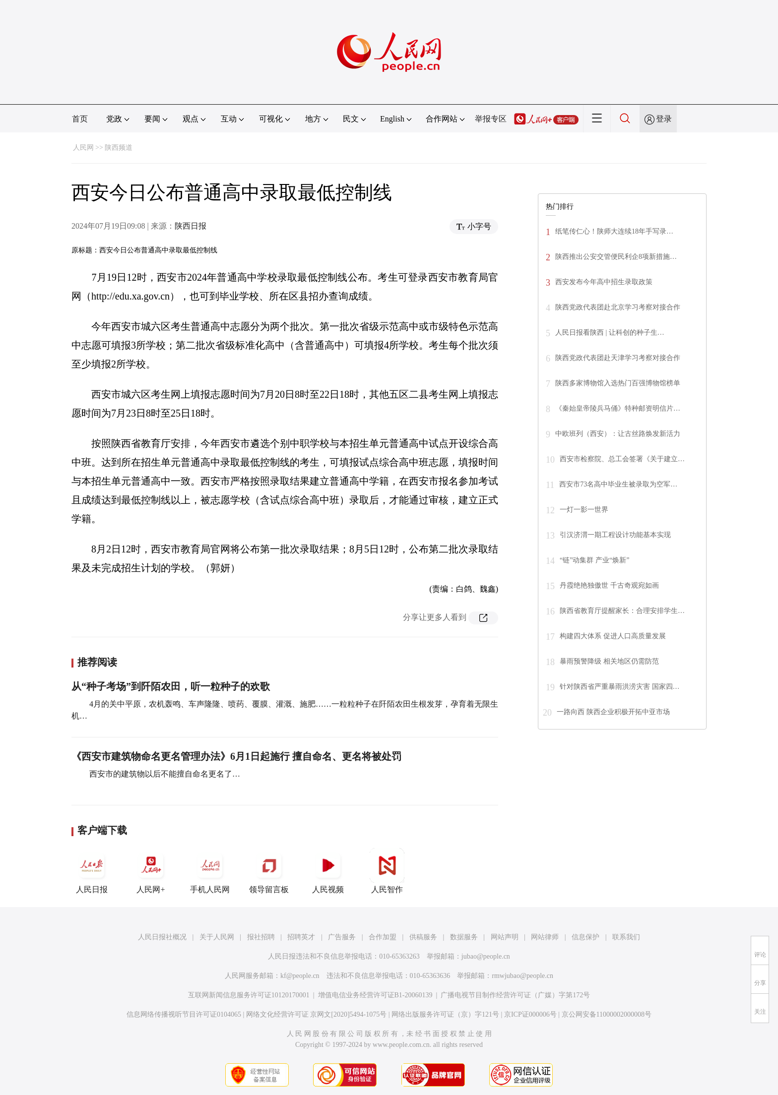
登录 (664, 119)
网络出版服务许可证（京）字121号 (445, 1014)
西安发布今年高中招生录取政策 (603, 282)
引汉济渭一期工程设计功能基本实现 (615, 535)
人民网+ (150, 871)
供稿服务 (423, 937)
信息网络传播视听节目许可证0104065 (184, 1014)
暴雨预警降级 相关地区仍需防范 (609, 661)
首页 (80, 119)
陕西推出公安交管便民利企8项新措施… (616, 256)
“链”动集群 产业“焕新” (594, 560)
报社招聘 (261, 937)
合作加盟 (382, 937)
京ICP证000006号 (530, 1014)
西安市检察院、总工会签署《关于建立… (622, 459)
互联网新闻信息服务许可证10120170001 (249, 995)
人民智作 (387, 871)
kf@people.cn (300, 975)
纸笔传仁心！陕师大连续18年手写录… (614, 231)
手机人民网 (210, 871)
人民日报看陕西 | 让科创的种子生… (609, 332)
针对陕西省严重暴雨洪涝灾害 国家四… (620, 686)
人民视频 (328, 871)
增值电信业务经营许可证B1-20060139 (375, 995)
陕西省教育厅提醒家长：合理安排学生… (622, 610)
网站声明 (505, 937)
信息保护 (585, 937)
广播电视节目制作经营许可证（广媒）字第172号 (515, 995)
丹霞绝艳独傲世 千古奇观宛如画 (609, 585)
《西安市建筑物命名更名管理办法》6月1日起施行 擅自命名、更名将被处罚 (236, 756)
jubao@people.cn (485, 956)
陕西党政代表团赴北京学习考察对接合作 (617, 307)
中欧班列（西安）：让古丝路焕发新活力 (617, 433)
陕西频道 (118, 147)
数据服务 (464, 937)
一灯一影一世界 (584, 509)
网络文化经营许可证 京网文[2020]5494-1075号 (316, 1014)
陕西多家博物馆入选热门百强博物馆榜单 (617, 383)
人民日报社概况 (162, 937)
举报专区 (491, 119)
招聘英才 (301, 937)
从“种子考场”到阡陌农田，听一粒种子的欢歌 (170, 686)
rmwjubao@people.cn (522, 975)
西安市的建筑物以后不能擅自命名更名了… (163, 774)
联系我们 (626, 937)
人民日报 (91, 871)
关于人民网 (216, 937)
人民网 (83, 147)
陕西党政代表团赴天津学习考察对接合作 (617, 358)
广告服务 (342, 937)
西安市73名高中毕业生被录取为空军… (618, 484)
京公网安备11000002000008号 (606, 1014)
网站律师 (545, 937)
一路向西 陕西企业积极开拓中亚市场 (613, 712)
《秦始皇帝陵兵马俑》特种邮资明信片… (617, 408)
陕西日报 (190, 226)
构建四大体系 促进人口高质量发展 (613, 636)
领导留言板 (269, 871)
